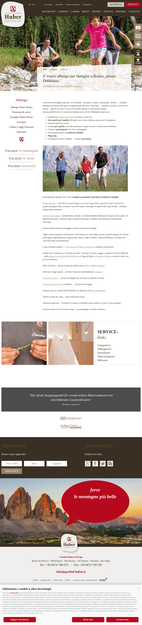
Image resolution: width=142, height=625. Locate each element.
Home (45, 69)
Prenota (133, 4)
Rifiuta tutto (88, 620)
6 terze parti (14, 593)
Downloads (48, 4)
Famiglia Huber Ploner (21, 117)
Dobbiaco (108, 256)
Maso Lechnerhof (86, 247)
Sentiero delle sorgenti (52, 216)
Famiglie (21, 122)
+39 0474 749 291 (90, 565)
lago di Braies (50, 203)
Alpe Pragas (71, 247)
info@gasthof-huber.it (71, 571)
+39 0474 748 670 (56, 565)
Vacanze (21, 150)
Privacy (67, 580)
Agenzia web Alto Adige (103, 579)
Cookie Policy (58, 580)
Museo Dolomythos (98, 290)
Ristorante (48, 11)
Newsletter (59, 4)
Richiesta (116, 4)
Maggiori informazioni (20, 620)
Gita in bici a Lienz (50, 278)
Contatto (134, 11)
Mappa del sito (46, 580)
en (34, 4)
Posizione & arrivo (21, 112)
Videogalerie (87, 4)
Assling (101, 266)
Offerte (96, 11)
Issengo (99, 256)
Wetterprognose (106, 356)
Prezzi (85, 11)
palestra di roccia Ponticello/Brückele (64, 256)
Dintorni (121, 11)
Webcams (21, 132)
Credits (35, 580)
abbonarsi (11, 471)
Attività (108, 11)
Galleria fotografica (73, 4)
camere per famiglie (66, 117)
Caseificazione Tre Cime (52, 284)
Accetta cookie (122, 620)
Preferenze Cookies (79, 580)
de (30, 4)
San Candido (91, 266)
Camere (75, 11)
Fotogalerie (103, 345)
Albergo (63, 11)
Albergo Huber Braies (21, 107)
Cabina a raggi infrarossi (21, 127)
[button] (138, 588)
